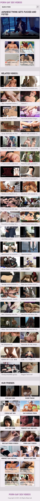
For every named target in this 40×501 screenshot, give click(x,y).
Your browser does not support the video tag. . (20, 28)
